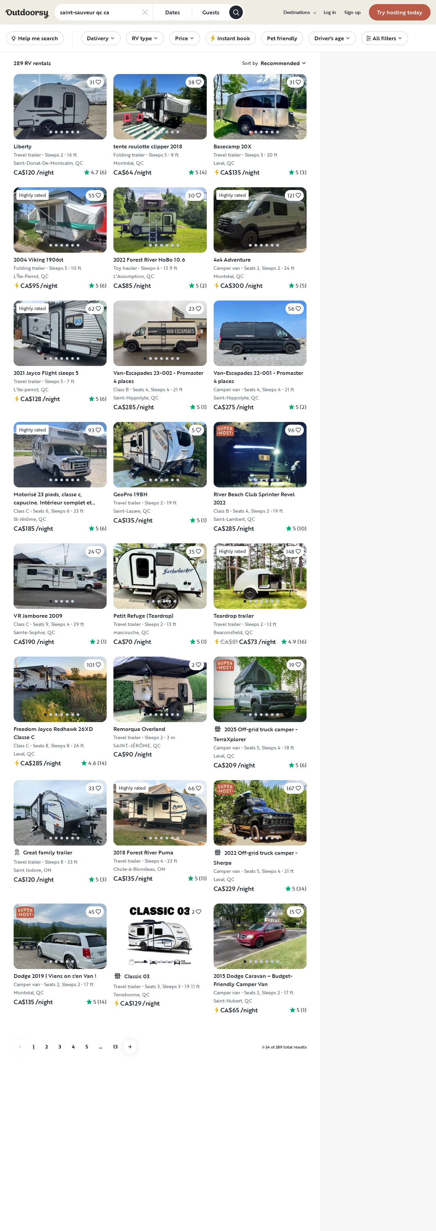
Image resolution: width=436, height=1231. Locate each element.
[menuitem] (299, 12)
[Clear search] (145, 12)
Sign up (352, 12)
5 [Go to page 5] (86, 1046)
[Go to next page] (130, 1047)
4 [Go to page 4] (73, 1046)
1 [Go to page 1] (33, 1046)
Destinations (299, 12)
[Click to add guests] (210, 12)
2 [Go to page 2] (46, 1046)
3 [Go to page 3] (60, 1046)
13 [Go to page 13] (115, 1046)
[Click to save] (95, 82)
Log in (330, 12)
